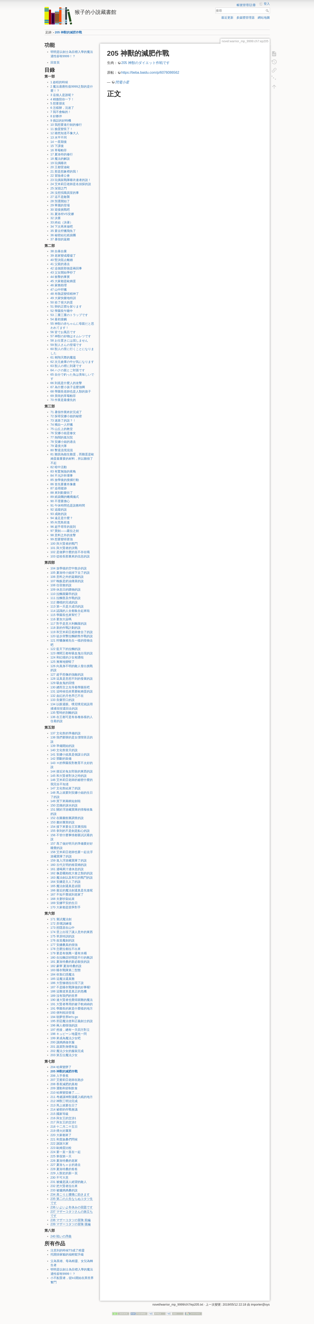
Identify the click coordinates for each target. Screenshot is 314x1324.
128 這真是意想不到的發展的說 (71, 678)
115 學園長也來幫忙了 (65, 615)
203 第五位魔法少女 (64, 1055)
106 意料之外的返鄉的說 (67, 576)
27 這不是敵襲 (60, 197)
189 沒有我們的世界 (64, 995)
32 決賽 (55, 218)
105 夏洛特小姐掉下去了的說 (70, 572)
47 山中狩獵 (58, 289)
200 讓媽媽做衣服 (62, 1042)
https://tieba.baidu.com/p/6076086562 (150, 72)
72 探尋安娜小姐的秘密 (66, 416)
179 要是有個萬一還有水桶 (68, 953)
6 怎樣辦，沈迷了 (62, 107)
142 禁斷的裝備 (61, 758)
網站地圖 (264, 17)
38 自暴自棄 (58, 251)
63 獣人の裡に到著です (66, 366)
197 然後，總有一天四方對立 (70, 1029)
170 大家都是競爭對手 (65, 907)
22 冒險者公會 (60, 175)
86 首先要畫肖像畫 (63, 484)
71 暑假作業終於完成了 (66, 412)
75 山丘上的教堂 (61, 429)
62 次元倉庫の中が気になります (72, 361)
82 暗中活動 (58, 467)
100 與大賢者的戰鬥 (64, 543)
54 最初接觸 (58, 319)
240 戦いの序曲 (61, 1236)
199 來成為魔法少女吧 (65, 1038)
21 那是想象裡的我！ (64, 171)
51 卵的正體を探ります (66, 306)
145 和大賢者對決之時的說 (68, 775)
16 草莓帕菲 (58, 150)
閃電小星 (122, 82)
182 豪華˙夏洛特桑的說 (66, 966)
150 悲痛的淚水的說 (64, 805)
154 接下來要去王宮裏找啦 (68, 826)
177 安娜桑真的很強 (64, 944)
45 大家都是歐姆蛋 (63, 281)
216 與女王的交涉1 (63, 1118)
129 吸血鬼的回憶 (62, 683)
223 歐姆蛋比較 (61, 1148)
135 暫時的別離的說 (64, 712)
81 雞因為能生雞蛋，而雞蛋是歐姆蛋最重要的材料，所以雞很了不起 (72, 458)
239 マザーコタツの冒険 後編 (70, 1224)
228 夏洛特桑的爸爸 (64, 1169)
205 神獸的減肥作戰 (68, 32)
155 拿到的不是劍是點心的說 (70, 830)
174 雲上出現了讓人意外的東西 (71, 932)
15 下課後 (57, 146)
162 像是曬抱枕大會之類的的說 (71, 873)
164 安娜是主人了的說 (65, 881)
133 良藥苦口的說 (62, 700)
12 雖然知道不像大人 (64, 133)
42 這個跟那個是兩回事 (66, 268)
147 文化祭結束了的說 (65, 788)
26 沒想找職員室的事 (64, 192)
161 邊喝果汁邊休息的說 (67, 869)
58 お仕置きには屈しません (69, 340)
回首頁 (55, 62)
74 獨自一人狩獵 (61, 424)
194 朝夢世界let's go (64, 1017)
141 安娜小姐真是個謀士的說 (70, 754)
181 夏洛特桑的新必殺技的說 (70, 961)
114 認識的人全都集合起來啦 (70, 610)
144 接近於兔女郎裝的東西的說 (71, 771)
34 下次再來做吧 (61, 226)
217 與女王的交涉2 (63, 1122)
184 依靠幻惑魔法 (62, 974)
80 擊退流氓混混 (61, 450)
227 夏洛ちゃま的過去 (65, 1164)
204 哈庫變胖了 (61, 1067)
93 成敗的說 (58, 514)
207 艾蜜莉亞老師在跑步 (67, 1079)
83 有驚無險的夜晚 (63, 471)
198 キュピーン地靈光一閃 (68, 1034)
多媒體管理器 (245, 17)
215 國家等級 (59, 1114)
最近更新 (227, 17)
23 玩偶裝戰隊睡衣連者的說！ (70, 180)
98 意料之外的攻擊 (63, 535)
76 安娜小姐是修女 (63, 433)
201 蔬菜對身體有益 (64, 1046)
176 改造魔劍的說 (62, 940)
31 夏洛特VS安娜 (62, 214)
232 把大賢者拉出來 (64, 1186)
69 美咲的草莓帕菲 (63, 395)
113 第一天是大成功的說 (67, 606)
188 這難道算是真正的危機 (68, 991)
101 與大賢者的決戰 (64, 548)
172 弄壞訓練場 (61, 923)
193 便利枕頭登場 (62, 1012)
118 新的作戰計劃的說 (65, 627)
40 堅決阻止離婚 (61, 260)
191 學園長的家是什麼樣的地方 (71, 1008)
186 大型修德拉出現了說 (67, 983)
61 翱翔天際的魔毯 (63, 357)
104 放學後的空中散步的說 (68, 568)
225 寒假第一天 (61, 1156)
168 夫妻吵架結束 (62, 899)
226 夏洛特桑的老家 (64, 1160)
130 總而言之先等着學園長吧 (70, 687)
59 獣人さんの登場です (66, 345)
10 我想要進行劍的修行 (66, 124)
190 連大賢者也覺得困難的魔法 (71, 1000)
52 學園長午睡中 (61, 311)
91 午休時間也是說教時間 (67, 505)
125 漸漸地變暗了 (62, 661)
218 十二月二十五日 (64, 1126)
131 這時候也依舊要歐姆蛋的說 (71, 691)
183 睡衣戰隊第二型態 (65, 970)
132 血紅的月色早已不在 (67, 695)
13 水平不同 (58, 137)
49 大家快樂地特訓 (63, 298)
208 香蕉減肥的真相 (64, 1084)
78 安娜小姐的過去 (63, 441)
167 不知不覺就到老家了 (67, 894)
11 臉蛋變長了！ (61, 129)
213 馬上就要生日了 (64, 1105)
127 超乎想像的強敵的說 (67, 674)
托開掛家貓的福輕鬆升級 (67, 1254)
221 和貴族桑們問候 (64, 1139)
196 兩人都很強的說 (64, 1025)
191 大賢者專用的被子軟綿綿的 (71, 1004)
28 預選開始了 (60, 201)
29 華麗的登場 (60, 205)
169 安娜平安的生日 (64, 903)
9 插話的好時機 (60, 120)
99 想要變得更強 (61, 539)
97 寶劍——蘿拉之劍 (64, 531)
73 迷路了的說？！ (63, 420)
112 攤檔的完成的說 (64, 602)
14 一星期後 (58, 141)
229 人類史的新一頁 (64, 1173)
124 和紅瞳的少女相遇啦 (67, 657)
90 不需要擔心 (60, 501)
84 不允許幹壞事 (61, 475)
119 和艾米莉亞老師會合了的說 (71, 632)
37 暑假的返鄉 (60, 239)
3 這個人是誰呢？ (62, 95)
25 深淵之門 (58, 188)
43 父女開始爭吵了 (63, 272)
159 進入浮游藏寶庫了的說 (68, 860)
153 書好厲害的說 (62, 822)
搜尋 (268, 10)
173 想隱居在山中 (62, 927)
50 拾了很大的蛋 (61, 302)
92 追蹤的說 (58, 509)
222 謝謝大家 (59, 1143)
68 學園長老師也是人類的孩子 (70, 391)
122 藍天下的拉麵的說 (65, 649)
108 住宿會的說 (61, 585)
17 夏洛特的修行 (61, 154)
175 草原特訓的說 (62, 936)
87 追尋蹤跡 (58, 488)
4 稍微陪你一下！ (62, 99)
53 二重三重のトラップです (69, 315)
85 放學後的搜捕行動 (64, 480)
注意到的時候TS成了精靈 (67, 1250)
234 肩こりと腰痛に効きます (70, 1194)
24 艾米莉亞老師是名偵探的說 (70, 184)
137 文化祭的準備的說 (65, 733)
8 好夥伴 (56, 116)
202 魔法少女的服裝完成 (67, 1051)
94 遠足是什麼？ (61, 518)
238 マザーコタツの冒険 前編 (70, 1220)
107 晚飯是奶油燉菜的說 (67, 581)
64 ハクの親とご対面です (67, 370)
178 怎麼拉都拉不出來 (65, 949)
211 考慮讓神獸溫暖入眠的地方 (71, 1097)
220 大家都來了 (61, 1135)
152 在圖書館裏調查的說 (67, 818)
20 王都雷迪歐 (60, 167)
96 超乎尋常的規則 (63, 526)
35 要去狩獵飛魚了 (63, 231)
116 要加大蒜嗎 (61, 619)
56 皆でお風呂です (63, 332)
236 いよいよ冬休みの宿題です (71, 1207)
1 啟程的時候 (59, 82)
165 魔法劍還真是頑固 (65, 886)
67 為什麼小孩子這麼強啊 (67, 387)
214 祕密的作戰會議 (64, 1109)
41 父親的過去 (60, 264)
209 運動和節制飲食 (64, 1088)
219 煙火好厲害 (61, 1130)
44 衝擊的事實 (60, 276)
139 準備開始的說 (62, 745)
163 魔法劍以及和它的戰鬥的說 (71, 877)
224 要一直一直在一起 (65, 1152)
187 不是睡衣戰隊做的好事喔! (70, 987)
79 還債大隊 (58, 446)
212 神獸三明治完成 (64, 1101)
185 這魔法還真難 (62, 978)
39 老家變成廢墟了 (63, 255)
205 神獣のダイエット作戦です (145, 63)
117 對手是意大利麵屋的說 (68, 623)
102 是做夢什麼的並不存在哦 (70, 552)
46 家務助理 (58, 285)
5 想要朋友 (57, 103)
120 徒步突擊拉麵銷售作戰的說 (71, 636)
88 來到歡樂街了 (61, 492)
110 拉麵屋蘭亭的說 (64, 594)
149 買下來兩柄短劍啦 (65, 801)
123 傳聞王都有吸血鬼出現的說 (71, 653)
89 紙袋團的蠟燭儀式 (64, 496)
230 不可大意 (59, 1177)
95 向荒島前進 (60, 522)
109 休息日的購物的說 (65, 589)
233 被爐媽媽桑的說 (64, 1190)
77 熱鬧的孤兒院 (61, 437)
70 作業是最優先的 (63, 400)
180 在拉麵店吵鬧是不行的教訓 (71, 957)
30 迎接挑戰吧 (60, 209)
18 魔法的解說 (60, 158)
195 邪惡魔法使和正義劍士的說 (71, 1021)
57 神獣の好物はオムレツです (70, 336)
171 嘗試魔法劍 (61, 919)
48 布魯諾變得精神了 (64, 293)
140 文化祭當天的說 (64, 750)
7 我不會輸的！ (60, 112)
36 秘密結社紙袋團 (63, 235)
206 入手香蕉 (59, 1075)
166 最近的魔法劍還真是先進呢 (71, 890)
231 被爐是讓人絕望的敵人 (68, 1182)
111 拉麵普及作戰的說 (65, 598)
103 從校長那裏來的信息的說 (70, 556)
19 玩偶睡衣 (58, 163)
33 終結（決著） (61, 222)
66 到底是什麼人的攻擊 (66, 383)
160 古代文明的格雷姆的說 (68, 864)
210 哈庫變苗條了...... (65, 1092)
